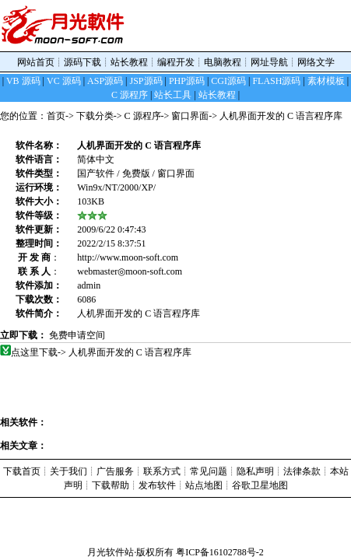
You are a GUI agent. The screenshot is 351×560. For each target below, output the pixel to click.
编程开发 (176, 62)
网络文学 (316, 62)
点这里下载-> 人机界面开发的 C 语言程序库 (101, 352)
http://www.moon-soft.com (127, 257)
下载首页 (21, 471)
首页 (56, 115)
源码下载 (82, 62)
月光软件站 (110, 552)
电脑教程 (222, 62)
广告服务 (115, 471)
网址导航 (269, 62)
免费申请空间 (77, 335)
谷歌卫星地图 (260, 485)
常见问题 (208, 471)
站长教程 (129, 62)
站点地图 (204, 485)
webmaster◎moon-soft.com (129, 271)
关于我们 (68, 471)
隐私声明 (255, 471)
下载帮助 (110, 485)
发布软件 (157, 485)
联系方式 (162, 471)
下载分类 (95, 115)
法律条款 (302, 471)
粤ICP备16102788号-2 (220, 552)
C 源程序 (143, 115)
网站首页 (35, 62)
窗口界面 (190, 115)
